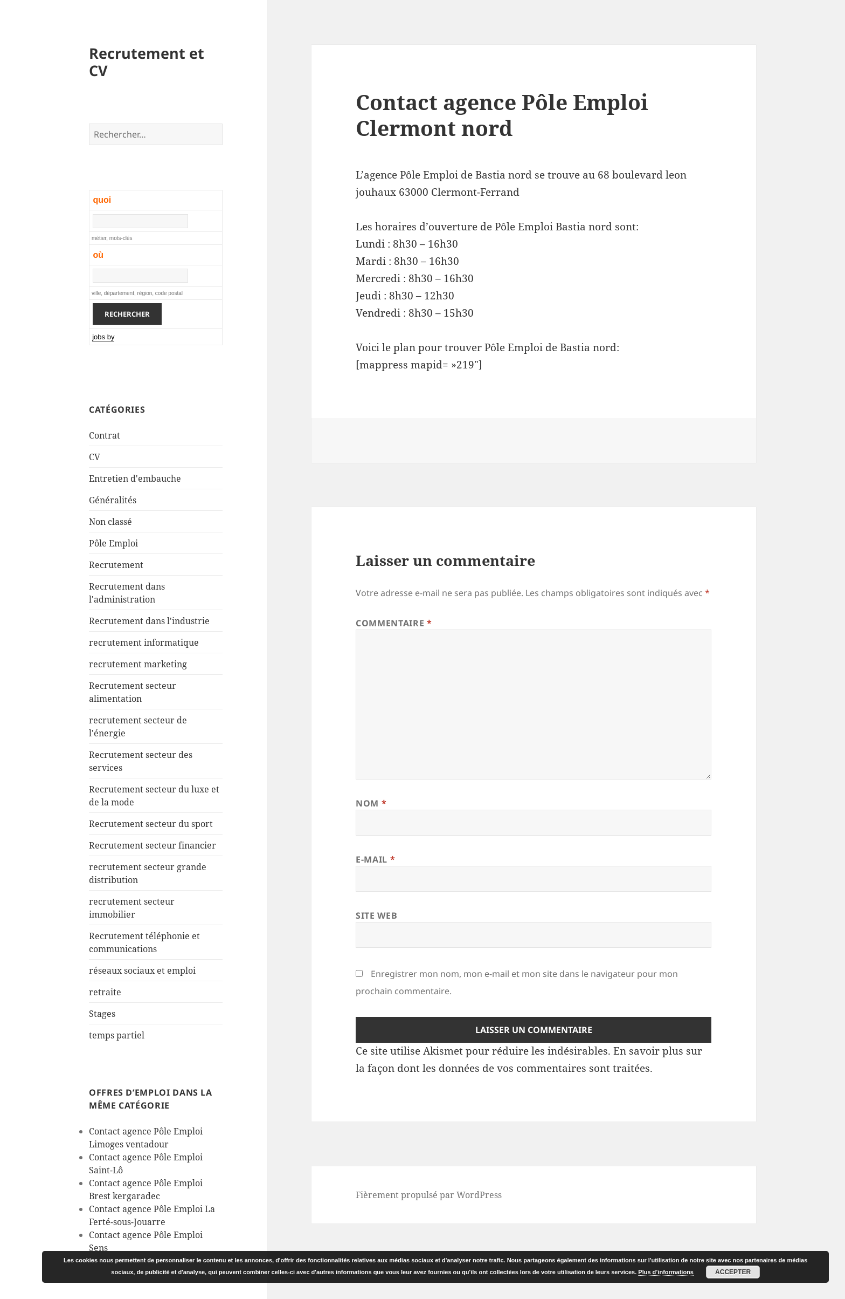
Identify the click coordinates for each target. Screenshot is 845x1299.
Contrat (104, 435)
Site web (376, 915)
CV (94, 457)
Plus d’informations (666, 1272)
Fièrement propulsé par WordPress (429, 1195)
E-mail (375, 859)
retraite (105, 992)
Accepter (733, 1272)
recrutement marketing (138, 664)
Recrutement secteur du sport (151, 824)
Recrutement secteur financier (152, 845)
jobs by (103, 337)
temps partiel (116, 1035)
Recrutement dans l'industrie (149, 621)
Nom (371, 803)
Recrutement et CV (146, 61)
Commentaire (394, 623)
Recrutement (116, 565)
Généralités (112, 500)
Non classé (110, 522)
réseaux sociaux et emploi (142, 970)
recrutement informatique (144, 642)
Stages (102, 1014)
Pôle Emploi (113, 543)
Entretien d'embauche (135, 478)
